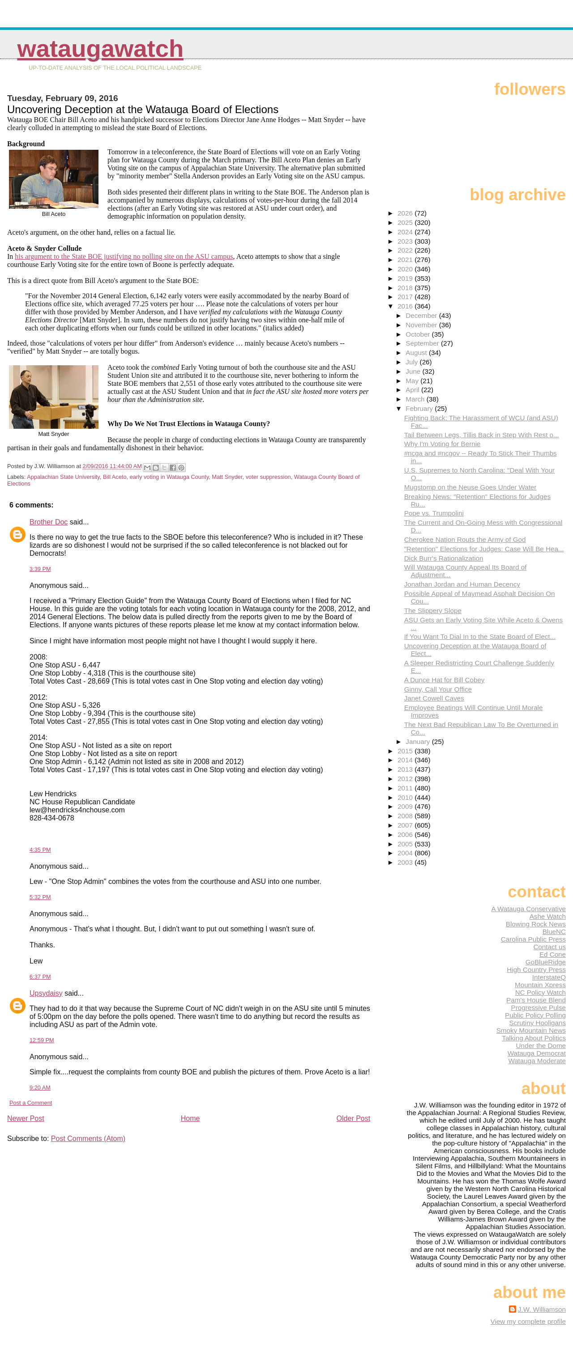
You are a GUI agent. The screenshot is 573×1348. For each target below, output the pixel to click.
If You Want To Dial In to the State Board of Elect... (480, 636)
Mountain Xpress (540, 985)
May (413, 381)
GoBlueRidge (546, 962)
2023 (406, 241)
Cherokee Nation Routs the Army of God (465, 539)
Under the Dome (541, 1045)
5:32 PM (40, 897)
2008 (406, 816)
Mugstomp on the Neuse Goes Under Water (470, 487)
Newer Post (25, 1118)
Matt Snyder (227, 476)
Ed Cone (552, 954)
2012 (406, 778)
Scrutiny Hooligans (537, 1023)
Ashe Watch (548, 916)
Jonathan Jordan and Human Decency (462, 584)
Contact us (549, 947)
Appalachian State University (63, 476)
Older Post (354, 1118)
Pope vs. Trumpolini (434, 513)
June (414, 371)
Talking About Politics (534, 1038)
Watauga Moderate (537, 1061)
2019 (406, 278)
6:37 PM (40, 976)
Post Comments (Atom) (88, 1138)
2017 (406, 296)
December (422, 315)
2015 (406, 751)
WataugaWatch (100, 48)
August (417, 352)
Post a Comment (30, 1102)
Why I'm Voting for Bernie (442, 444)
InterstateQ (549, 977)
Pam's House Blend (536, 1000)
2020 (406, 269)
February (420, 408)
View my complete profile (528, 1321)
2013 (406, 769)
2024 (406, 232)
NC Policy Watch (540, 992)
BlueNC (554, 931)
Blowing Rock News (536, 924)
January (419, 741)
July (412, 362)
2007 (406, 825)
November (422, 325)
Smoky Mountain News (531, 1030)
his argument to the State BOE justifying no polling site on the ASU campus (124, 256)
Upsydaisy (46, 993)
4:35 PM (40, 849)
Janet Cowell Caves (434, 698)
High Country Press (536, 969)
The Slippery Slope (433, 610)
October (419, 334)
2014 (406, 760)
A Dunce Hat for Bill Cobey (444, 680)
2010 (406, 797)
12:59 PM (42, 1040)
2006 (406, 834)
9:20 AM (40, 1087)
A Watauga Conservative (528, 909)
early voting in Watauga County (169, 476)
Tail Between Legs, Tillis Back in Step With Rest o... (481, 435)
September (423, 343)
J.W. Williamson (542, 1309)
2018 (406, 288)
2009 (406, 806)
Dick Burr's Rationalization (443, 558)
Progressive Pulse (538, 1007)
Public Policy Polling (535, 1015)
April (413, 389)
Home (190, 1118)
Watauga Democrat (537, 1053)
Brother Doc (49, 522)
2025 (406, 222)
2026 (406, 213)
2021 (406, 259)
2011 (406, 788)
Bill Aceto (115, 476)
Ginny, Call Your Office (438, 689)
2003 (406, 862)
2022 (406, 250)
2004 (406, 853)
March (416, 399)
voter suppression (268, 476)
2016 (406, 306)
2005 (406, 844)
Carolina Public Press (533, 939)
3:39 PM (40, 569)
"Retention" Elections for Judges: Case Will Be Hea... (484, 549)
